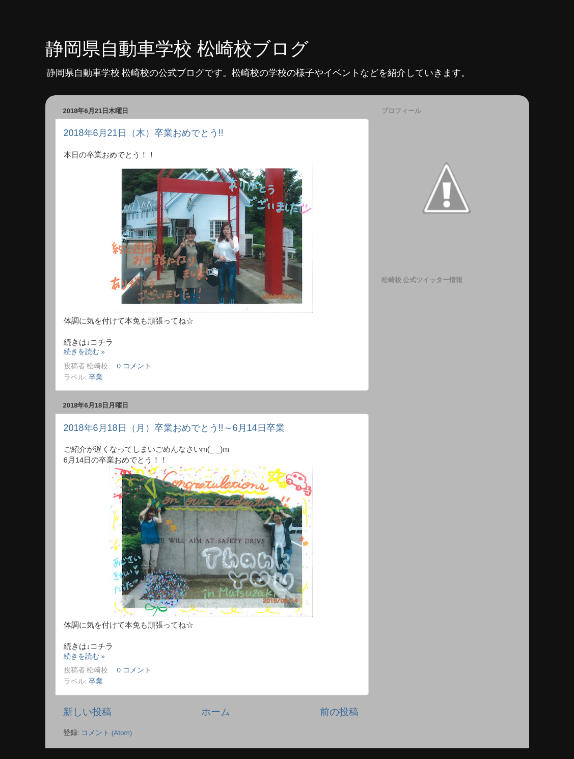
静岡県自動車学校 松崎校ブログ (177, 48)
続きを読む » (84, 352)
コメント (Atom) (106, 733)
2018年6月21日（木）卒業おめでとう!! (144, 133)
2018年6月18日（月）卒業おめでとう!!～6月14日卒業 (174, 428)
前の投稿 (339, 712)
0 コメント (134, 366)
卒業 (96, 377)
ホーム (215, 712)
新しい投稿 (87, 712)
